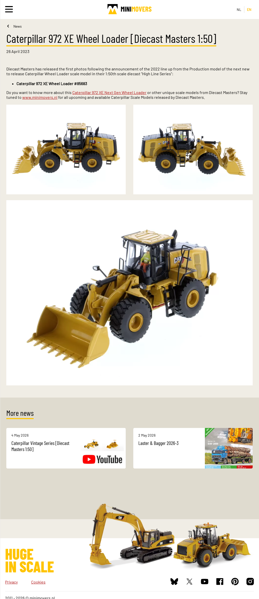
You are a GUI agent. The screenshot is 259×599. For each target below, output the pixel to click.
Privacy (11, 581)
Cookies (38, 581)
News (17, 26)
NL (239, 9)
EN (249, 9)
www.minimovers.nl (39, 97)
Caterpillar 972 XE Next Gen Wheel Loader (109, 92)
